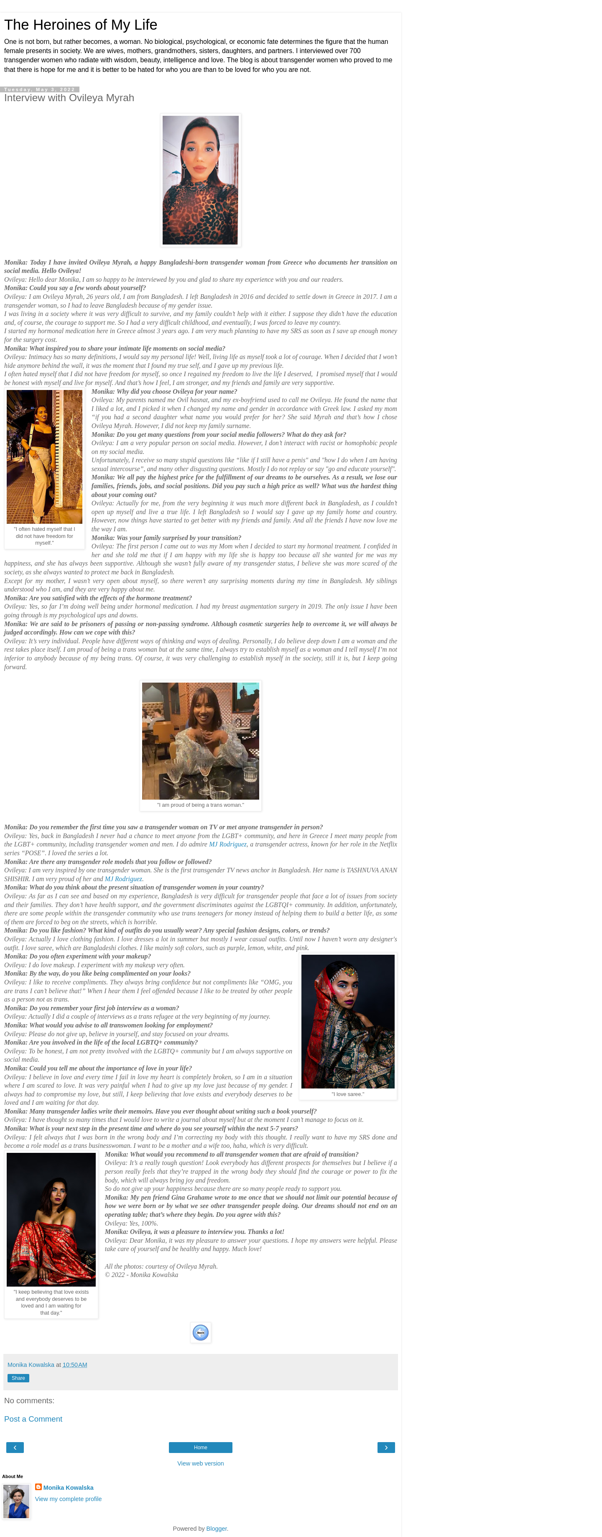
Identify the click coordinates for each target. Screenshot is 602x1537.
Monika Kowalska (68, 1487)
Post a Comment (33, 1419)
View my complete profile (68, 1499)
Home (200, 1447)
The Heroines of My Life (81, 25)
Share (18, 1378)
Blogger (217, 1528)
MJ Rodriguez (228, 844)
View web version (200, 1463)
